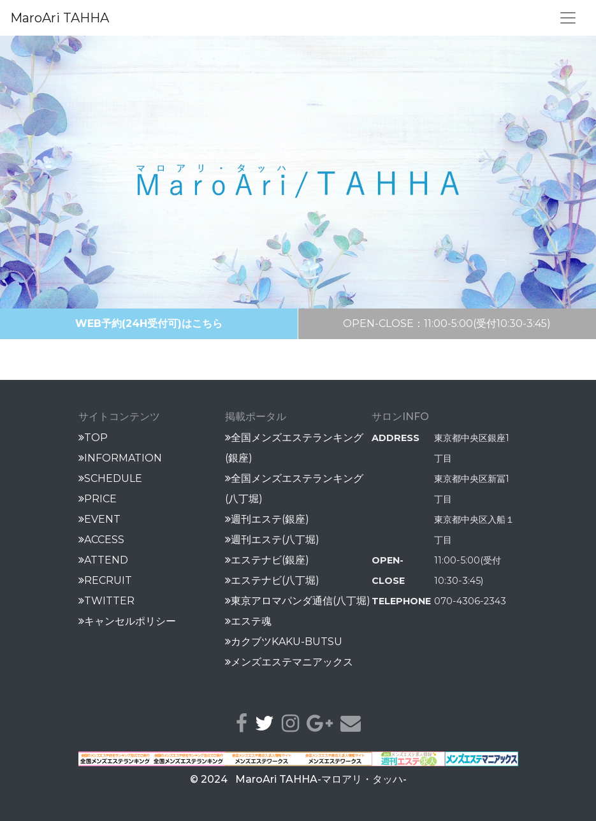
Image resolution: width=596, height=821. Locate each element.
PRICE (97, 499)
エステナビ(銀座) (267, 560)
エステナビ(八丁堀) (272, 580)
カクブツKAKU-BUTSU (283, 642)
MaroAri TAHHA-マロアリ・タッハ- (321, 779)
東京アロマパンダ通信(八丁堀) (297, 601)
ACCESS (101, 540)
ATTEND (103, 560)
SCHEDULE (110, 478)
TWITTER (106, 601)
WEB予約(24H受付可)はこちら (148, 323)
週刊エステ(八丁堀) (272, 540)
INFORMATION (120, 458)
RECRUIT (105, 580)
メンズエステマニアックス (289, 662)
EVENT (99, 519)
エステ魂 (248, 621)
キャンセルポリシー (127, 621)
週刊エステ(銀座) (267, 519)
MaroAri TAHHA (59, 17)
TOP (93, 438)
